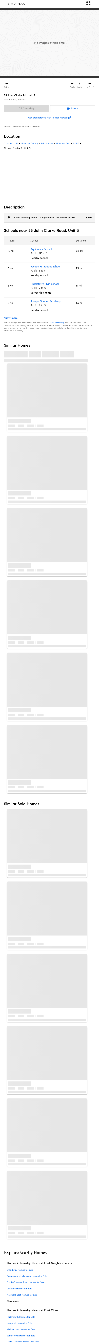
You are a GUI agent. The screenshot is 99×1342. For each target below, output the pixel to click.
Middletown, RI (11, 99)
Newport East (63, 143)
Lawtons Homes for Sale (19, 1288)
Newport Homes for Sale (19, 1323)
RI (17, 143)
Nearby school (39, 258)
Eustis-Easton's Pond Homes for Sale (26, 1282)
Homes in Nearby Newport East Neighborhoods (39, 1263)
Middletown (47, 143)
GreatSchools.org (56, 322)
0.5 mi (79, 251)
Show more (13, 1301)
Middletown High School (44, 284)
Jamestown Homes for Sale (21, 1335)
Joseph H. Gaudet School (45, 266)
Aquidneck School (41, 249)
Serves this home (40, 292)
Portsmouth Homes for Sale (21, 1317)
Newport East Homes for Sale (22, 1294)
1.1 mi (79, 285)
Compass (9, 143)
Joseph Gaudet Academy (45, 301)
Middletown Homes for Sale (21, 1329)
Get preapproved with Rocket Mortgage (49, 117)
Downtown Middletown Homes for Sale (27, 1276)
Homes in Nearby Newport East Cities (32, 1310)
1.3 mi (79, 268)
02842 (23, 99)
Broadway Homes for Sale (20, 1270)
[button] (4, 4)
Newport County (29, 143)
